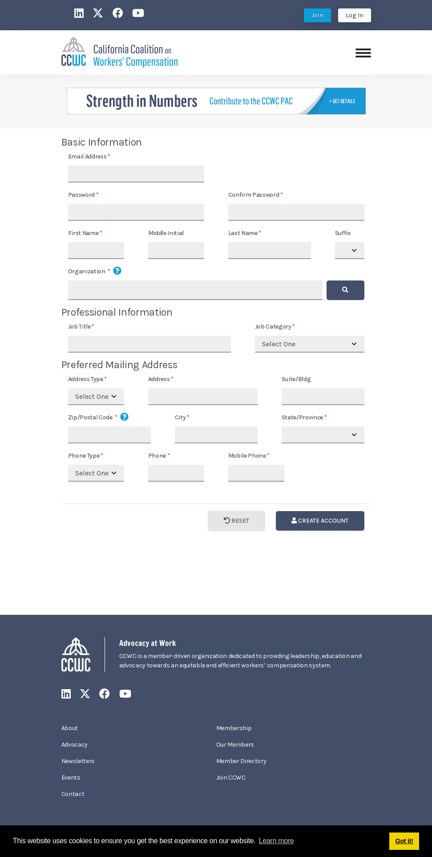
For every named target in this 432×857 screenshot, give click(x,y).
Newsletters (78, 761)
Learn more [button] (276, 841)
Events (71, 777)
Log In (354, 15)
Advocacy (74, 744)
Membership (234, 728)
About (69, 728)
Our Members (235, 744)
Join (317, 15)
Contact (73, 794)
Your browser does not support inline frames (216, 369)
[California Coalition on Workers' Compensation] (119, 51)
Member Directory (241, 761)
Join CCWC (231, 777)
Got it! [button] (404, 841)
